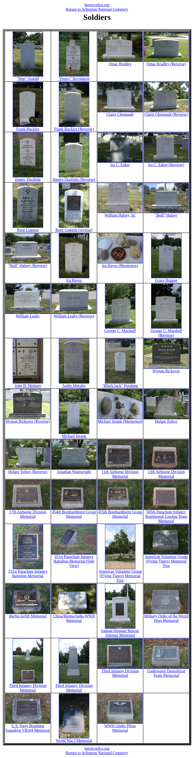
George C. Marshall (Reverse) (166, 331)
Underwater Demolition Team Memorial (166, 671)
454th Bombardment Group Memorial (73, 512)
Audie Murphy (74, 384)
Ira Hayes (74, 278)
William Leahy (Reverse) (73, 314)
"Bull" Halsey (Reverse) (27, 264)
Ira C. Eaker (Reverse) (166, 163)
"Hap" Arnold (28, 77)
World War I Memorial (74, 739)
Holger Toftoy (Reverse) (27, 470)
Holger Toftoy (166, 419)
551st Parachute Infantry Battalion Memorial (27, 572)
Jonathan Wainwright (73, 470)
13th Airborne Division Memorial (166, 472)
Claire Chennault (120, 112)
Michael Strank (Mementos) (120, 419)
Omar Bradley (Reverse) (166, 62)
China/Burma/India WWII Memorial (73, 616)
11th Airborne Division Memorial (120, 472)
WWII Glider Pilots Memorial (120, 726)
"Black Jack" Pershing (120, 384)
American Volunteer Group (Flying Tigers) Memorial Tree (120, 574)
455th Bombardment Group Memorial (120, 512)
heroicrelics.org (97, 5)
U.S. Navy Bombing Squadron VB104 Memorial (27, 726)
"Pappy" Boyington (74, 77)
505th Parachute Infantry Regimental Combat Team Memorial (166, 514)
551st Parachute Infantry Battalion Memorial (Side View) (73, 559)
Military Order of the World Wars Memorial (166, 616)
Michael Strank (74, 434)
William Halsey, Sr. (120, 213)
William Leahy (27, 314)
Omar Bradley (120, 62)
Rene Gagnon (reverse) (73, 228)
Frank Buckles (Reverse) (74, 127)
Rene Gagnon (28, 228)
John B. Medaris (28, 384)
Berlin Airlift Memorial (27, 614)
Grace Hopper (166, 278)
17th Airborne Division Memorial (27, 512)
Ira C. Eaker (120, 163)
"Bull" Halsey (166, 213)
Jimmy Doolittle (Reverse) (74, 178)
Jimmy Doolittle (28, 178)
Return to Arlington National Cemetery (97, 9)
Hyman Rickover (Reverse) (27, 419)
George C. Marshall (120, 329)
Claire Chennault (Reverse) (166, 112)
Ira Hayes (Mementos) (120, 264)
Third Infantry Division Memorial (27, 686)
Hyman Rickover (166, 369)
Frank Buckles (28, 127)
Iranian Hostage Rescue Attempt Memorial (120, 631)
